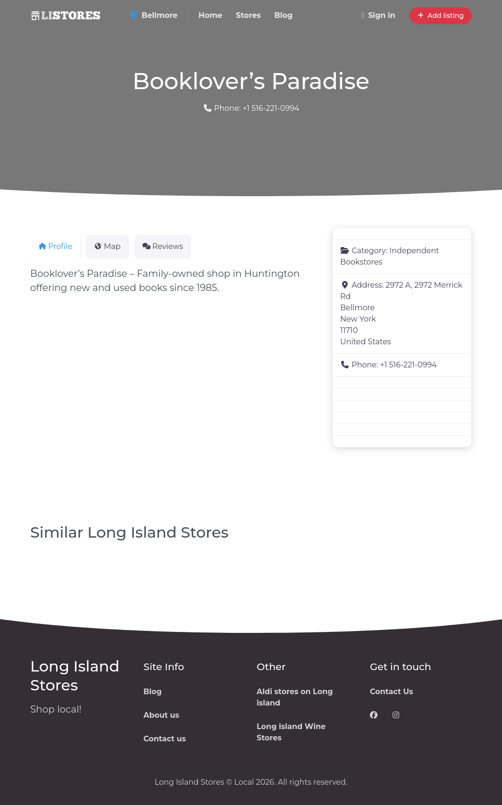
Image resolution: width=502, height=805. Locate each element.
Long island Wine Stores (291, 732)
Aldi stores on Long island (295, 697)
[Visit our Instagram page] (396, 715)
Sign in (378, 15)
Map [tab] (107, 246)
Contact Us (391, 691)
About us (161, 715)
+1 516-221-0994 (271, 108)
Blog (284, 15)
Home (210, 15)
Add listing (441, 15)
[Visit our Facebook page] (373, 715)
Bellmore (157, 15)
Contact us (164, 738)
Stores (248, 15)
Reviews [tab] (162, 246)
